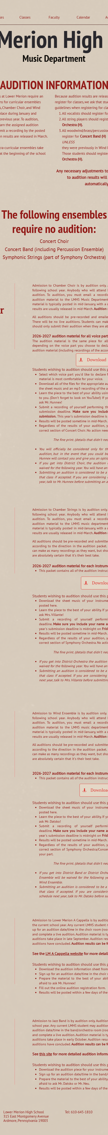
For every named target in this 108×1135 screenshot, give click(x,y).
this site (45, 1054)
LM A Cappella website (64, 953)
